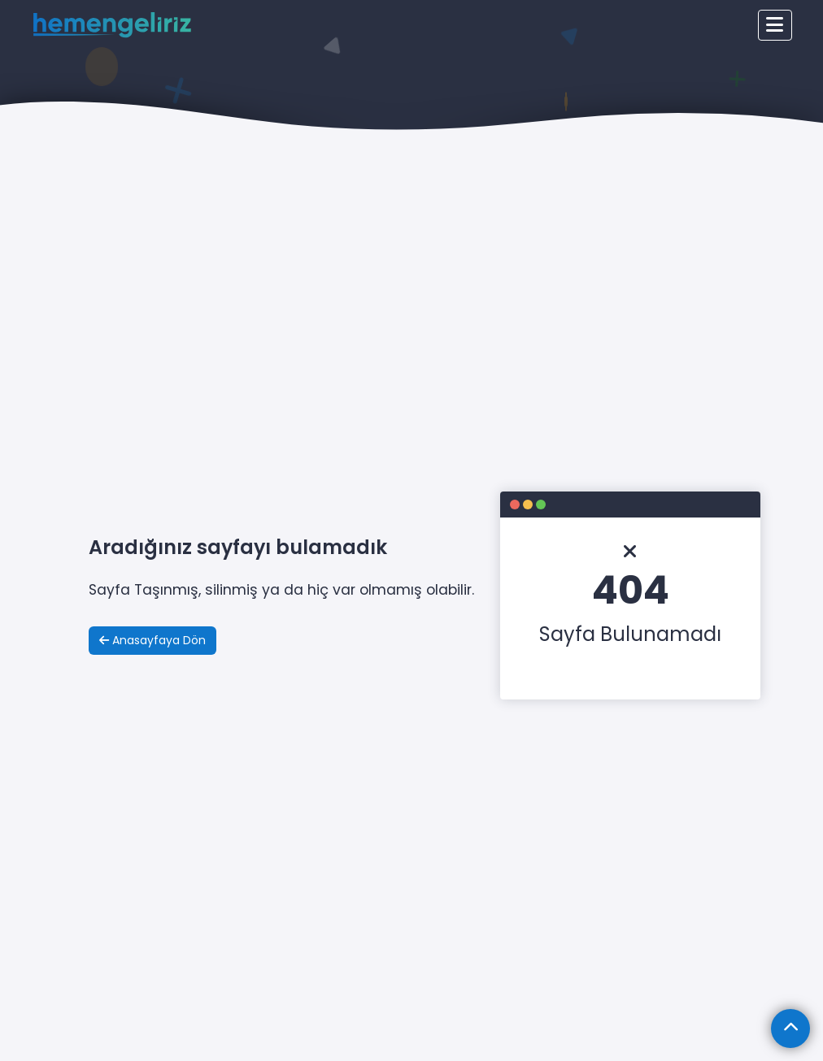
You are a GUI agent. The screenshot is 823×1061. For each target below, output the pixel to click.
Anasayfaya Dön (152, 640)
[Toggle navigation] (775, 25)
